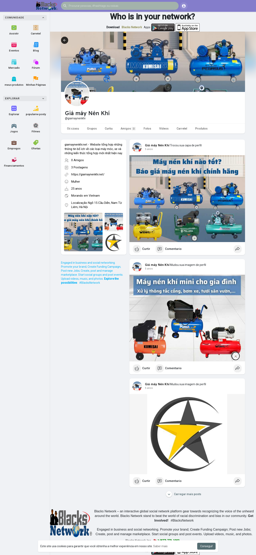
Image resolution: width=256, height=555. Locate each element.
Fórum (36, 64)
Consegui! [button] (206, 546)
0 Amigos (77, 160)
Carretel (36, 30)
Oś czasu (73, 128)
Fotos (147, 128)
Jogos (14, 128)
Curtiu (109, 128)
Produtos (201, 128)
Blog (36, 47)
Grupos (92, 128)
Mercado (14, 64)
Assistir (14, 30)
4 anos (149, 149)
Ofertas (35, 145)
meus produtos (14, 81)
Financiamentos (14, 162)
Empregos (14, 145)
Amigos (128, 128)
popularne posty (36, 111)
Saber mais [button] (160, 546)
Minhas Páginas (36, 81)
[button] (120, 6)
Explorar (14, 111)
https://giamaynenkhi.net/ (87, 174)
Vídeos (164, 128)
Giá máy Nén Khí (157, 145)
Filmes (36, 128)
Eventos (14, 47)
